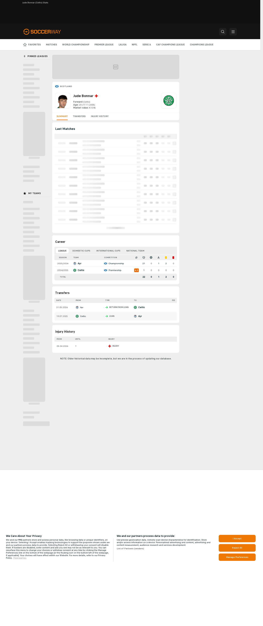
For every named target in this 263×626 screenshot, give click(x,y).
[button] (222, 31)
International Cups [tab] (108, 250)
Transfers (79, 116)
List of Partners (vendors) (130, 548)
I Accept (237, 538)
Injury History (100, 116)
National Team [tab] (135, 250)
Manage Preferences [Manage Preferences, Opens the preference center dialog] (237, 557)
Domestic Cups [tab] (81, 250)
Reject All (237, 547)
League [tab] (62, 250)
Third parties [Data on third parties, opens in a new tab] (19, 558)
